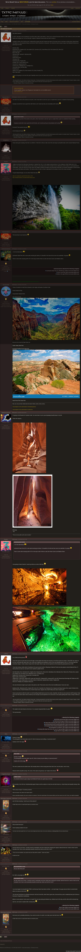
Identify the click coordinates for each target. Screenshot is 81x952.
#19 (13, 864)
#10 (13, 539)
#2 (12, 97)
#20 (13, 912)
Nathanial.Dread (6, 412)
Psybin (6, 161)
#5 (12, 161)
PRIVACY (7, 8)
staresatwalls (6, 845)
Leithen (6, 30)
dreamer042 (6, 284)
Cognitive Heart (6, 774)
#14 (13, 751)
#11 (13, 653)
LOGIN (72, 8)
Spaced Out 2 (6, 97)
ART (22, 21)
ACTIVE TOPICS (76, 21)
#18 (13, 845)
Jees (6, 734)
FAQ (2, 21)
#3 (12, 114)
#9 (12, 412)
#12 (13, 705)
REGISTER (78, 8)
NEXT (5, 26)
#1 (12, 30)
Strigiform (6, 140)
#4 (12, 140)
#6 (12, 231)
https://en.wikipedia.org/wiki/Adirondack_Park (23, 176)
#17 (13, 822)
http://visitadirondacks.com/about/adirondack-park (24, 177)
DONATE (13, 8)
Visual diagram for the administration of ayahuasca (23, 409)
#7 (12, 248)
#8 (12, 284)
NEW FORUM (24, 2)
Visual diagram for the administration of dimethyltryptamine (24, 406)
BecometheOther (5, 822)
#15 (13, 774)
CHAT (2, 8)
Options (78, 28)
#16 (13, 798)
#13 (13, 734)
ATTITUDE (27, 21)
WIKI (6, 21)
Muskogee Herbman (6, 798)
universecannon (6, 248)
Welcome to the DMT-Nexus (5, 24)
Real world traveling (26, 24)
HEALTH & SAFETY (14, 21)
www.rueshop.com (18, 88)
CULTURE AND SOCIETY (16, 24)
